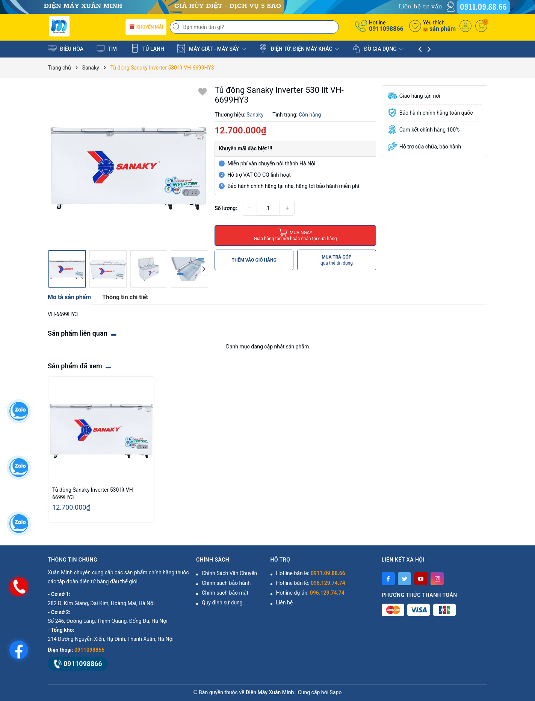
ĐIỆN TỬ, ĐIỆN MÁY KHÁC (298, 48)
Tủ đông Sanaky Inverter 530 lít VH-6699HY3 (93, 493)
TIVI (107, 48)
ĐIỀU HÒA (65, 48)
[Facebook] (388, 578)
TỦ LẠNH (147, 48)
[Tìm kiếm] (177, 27)
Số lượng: (226, 208)
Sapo (336, 692)
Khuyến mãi (145, 27)
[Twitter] (404, 578)
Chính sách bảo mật (225, 593)
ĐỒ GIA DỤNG (378, 48)
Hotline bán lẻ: (310, 573)
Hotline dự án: (310, 593)
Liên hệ (284, 603)
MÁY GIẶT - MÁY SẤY (211, 48)
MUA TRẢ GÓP (336, 260)
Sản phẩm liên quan (77, 333)
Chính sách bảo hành (226, 583)
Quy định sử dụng (222, 603)
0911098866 (386, 28)
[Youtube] (421, 578)
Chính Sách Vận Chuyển (229, 573)
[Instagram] (437, 578)
